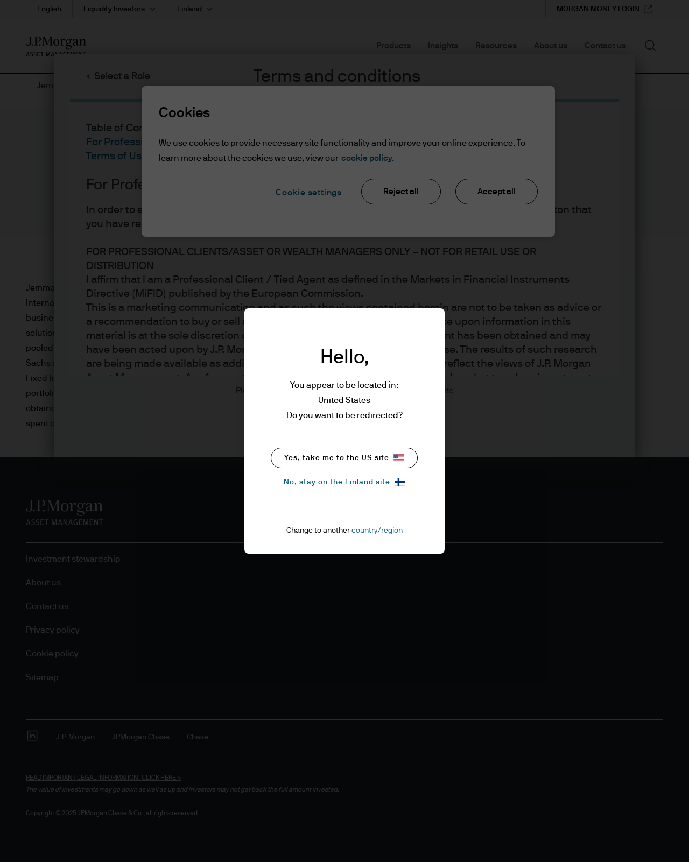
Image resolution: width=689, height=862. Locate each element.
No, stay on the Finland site (344, 482)
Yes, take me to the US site (344, 458)
